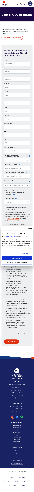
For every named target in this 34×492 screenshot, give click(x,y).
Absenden (11, 341)
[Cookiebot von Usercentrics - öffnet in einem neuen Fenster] (25, 228)
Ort (5, 107)
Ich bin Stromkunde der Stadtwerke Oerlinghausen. (16, 208)
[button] (25, 3)
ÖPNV (17, 457)
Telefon (6, 115)
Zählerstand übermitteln (17, 463)
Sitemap (23, 485)
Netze (17, 451)
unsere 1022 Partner (12, 236)
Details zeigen (25, 253)
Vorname (7, 68)
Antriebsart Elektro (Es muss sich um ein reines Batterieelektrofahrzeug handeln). (17, 192)
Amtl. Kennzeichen (10, 147)
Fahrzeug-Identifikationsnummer (17, 173)
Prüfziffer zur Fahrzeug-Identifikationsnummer (17, 181)
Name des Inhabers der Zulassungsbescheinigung (17, 156)
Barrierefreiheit (26, 481)
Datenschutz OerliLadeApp (11, 481)
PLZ (5, 99)
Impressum (12, 477)
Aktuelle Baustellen (17, 460)
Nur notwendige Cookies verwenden (17, 262)
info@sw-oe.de (17, 398)
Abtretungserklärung (13, 219)
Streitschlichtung (13, 485)
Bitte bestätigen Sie (10, 267)
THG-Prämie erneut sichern (12, 38)
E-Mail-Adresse (9, 123)
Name (6, 76)
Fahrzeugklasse (14, 198)
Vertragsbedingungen (12, 322)
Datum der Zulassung (15, 164)
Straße (6, 84)
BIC (5, 139)
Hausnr (6, 91)
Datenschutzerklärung (12, 324)
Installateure (17, 454)
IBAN (6, 131)
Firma (6, 60)
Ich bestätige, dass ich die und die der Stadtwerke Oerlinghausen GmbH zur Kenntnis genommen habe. (17, 323)
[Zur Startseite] (4, 6)
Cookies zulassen (17, 258)
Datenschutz (21, 477)
